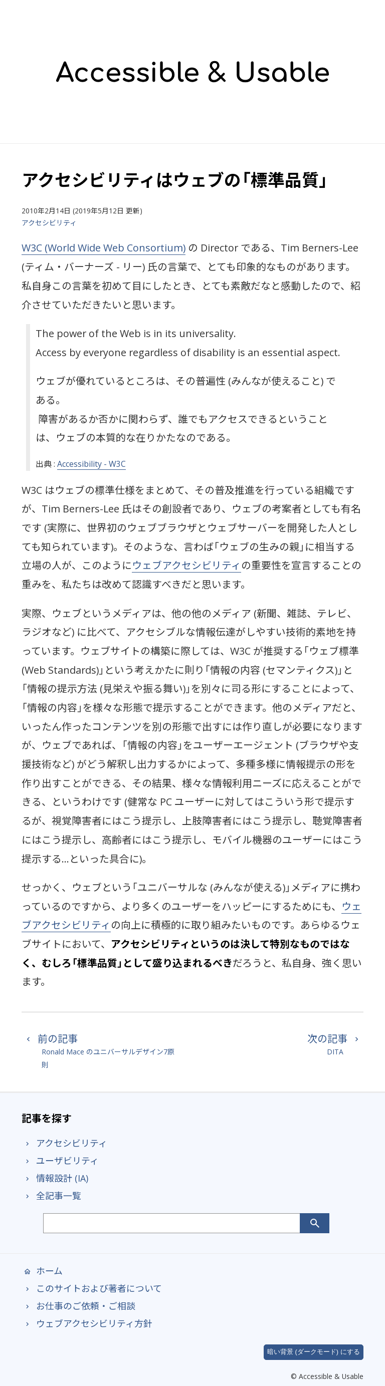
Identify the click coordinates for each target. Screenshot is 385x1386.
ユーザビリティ (60, 1161)
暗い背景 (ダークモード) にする (313, 1351)
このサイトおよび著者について (92, 1288)
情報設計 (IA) (55, 1178)
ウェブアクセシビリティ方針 (87, 1323)
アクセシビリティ (49, 222)
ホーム (42, 1271)
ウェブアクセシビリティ (186, 565)
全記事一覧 (51, 1196)
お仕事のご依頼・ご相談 (78, 1306)
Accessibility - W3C (91, 463)
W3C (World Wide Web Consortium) (103, 247)
